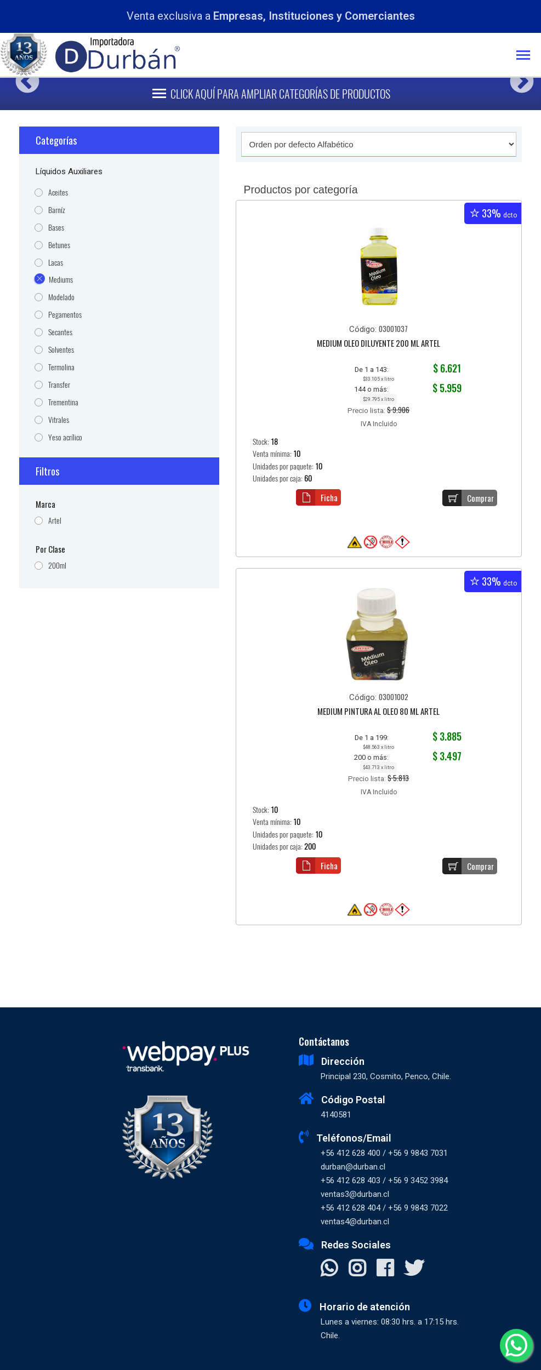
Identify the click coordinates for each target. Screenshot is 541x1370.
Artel (54, 520)
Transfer (59, 385)
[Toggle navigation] (528, 56)
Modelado (61, 297)
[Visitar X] (414, 1269)
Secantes (60, 332)
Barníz (56, 210)
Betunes (59, 245)
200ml (57, 565)
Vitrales (58, 420)
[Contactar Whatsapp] (329, 1269)
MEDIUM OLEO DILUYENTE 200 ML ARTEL (378, 344)
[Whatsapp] (516, 1345)
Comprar (468, 498)
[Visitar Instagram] (357, 1269)
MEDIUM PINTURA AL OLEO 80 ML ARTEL (378, 712)
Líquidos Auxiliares (69, 171)
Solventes (61, 350)
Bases (56, 227)
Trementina (63, 402)
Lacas (55, 262)
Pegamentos (65, 314)
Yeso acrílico (65, 437)
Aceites (58, 192)
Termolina (61, 367)
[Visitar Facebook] (385, 1269)
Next (517, 77)
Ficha (317, 497)
